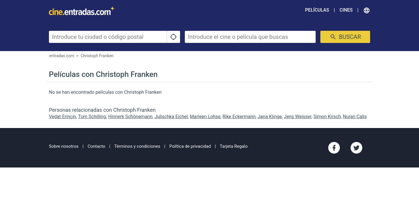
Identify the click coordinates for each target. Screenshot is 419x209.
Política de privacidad (190, 146)
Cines (346, 10)
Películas (317, 10)
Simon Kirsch (327, 116)
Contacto (96, 146)
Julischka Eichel (171, 116)
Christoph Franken (97, 55)
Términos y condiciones (137, 146)
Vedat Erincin (62, 116)
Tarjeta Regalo (234, 146)
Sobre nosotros (64, 146)
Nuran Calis (355, 116)
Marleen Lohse (205, 116)
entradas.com (61, 55)
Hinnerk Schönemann (130, 116)
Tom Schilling (92, 116)
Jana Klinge (270, 116)
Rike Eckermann (239, 116)
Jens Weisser (297, 116)
